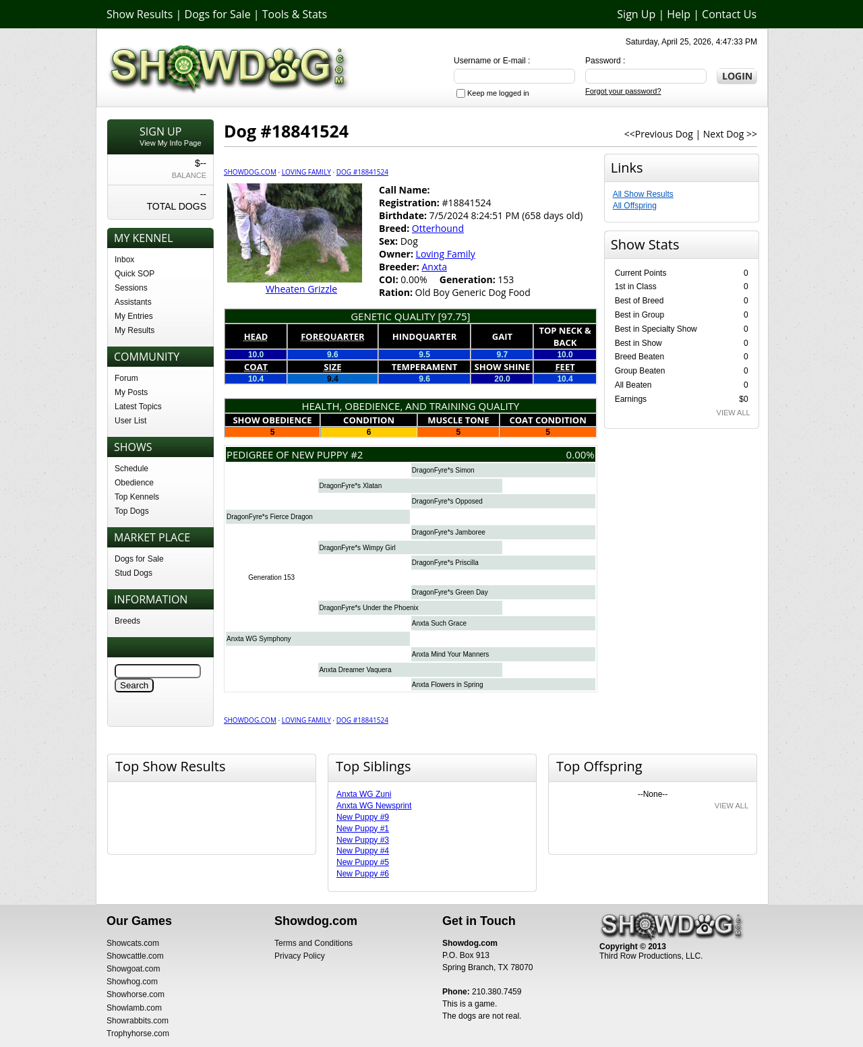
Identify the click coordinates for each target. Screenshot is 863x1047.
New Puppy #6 (362, 873)
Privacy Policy (299, 956)
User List (130, 420)
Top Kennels (137, 497)
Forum (126, 378)
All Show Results (643, 194)
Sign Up (636, 14)
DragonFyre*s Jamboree (448, 532)
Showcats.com (133, 943)
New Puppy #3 (362, 840)
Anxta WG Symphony (259, 638)
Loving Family (306, 172)
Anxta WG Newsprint (373, 805)
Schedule (131, 468)
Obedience (134, 482)
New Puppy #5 (362, 862)
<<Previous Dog (658, 133)
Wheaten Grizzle (301, 288)
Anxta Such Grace (439, 623)
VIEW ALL (733, 413)
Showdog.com (250, 172)
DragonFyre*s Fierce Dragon (270, 516)
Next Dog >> (730, 133)
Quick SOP (134, 273)
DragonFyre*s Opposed (447, 501)
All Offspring (635, 205)
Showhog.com (132, 981)
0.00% (580, 454)
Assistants (133, 302)
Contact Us (729, 14)
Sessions (131, 288)
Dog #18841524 (362, 172)
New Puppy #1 (362, 828)
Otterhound (438, 228)
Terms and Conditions (313, 943)
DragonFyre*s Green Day (450, 592)
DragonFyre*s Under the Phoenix (368, 607)
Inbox (124, 259)
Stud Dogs (133, 573)
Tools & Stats (294, 14)
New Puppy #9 (362, 817)
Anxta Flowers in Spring (447, 684)
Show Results (140, 14)
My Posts (131, 392)
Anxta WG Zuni (363, 794)
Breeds (127, 621)
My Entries (134, 316)
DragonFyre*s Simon (443, 470)
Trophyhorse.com (138, 1033)
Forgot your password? (623, 91)
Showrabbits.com (138, 1020)
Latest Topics (138, 406)
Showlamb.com (134, 1008)
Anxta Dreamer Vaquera (355, 670)
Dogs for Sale (218, 14)
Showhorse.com (136, 994)
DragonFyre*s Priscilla (445, 562)
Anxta (434, 266)
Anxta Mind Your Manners (450, 654)
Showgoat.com (133, 969)
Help (678, 14)
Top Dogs (132, 511)
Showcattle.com (135, 956)
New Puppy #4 (362, 851)
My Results (134, 330)
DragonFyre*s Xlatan (350, 485)
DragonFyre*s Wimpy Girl (357, 547)
